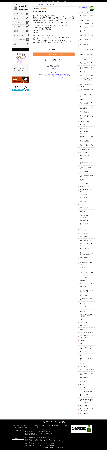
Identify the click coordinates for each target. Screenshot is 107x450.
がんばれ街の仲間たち (23, 427)
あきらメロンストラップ (44, 434)
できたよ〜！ (83, 194)
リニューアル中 (84, 413)
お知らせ (82, 211)
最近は (82, 159)
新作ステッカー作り (85, 198)
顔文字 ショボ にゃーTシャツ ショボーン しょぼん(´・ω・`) (39, 439)
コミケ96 (82, 204)
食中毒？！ (83, 325)
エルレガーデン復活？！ (86, 332)
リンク (16, 44)
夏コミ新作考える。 (40, 11)
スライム (82, 381)
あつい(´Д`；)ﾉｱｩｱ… (85, 303)
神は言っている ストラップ (31, 434)
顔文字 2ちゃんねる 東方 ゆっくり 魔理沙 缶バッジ (37, 430)
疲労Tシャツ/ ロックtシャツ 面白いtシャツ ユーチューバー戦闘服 (39, 443)
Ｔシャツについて (85, 366)
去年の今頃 (83, 280)
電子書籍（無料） (19, 35)
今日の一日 (83, 340)
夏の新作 (82, 329)
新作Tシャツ (83, 180)
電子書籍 (56, 425)
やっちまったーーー (85, 363)
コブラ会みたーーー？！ (86, 59)
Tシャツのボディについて (87, 149)
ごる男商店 (17, 26)
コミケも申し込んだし (86, 391)
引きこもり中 (83, 322)
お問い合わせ (34, 427)
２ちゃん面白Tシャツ (33, 425)
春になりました (84, 220)
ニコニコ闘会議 (84, 236)
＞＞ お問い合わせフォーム (53, 54)
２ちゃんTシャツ (19, 22)
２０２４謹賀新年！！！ (86, 23)
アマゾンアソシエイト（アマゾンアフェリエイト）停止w (86, 216)
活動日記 (16, 31)
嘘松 (81, 343)
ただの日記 (83, 124)
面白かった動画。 (85, 141)
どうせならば (83, 295)
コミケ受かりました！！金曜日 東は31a (45, 75)
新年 (81, 355)
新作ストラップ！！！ (86, 207)
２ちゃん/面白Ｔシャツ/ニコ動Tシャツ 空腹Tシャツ (37, 437)
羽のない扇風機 (84, 152)
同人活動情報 (83, 7)
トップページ (18, 14)
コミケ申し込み (84, 233)
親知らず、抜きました (86, 283)
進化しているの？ (85, 183)
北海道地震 (83, 287)
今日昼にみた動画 (85, 121)
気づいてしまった (85, 112)
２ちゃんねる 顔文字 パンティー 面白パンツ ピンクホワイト (38, 433)
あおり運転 (83, 201)
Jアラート (82, 384)
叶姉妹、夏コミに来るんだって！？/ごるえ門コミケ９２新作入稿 (62, 76)
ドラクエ (82, 387)
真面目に (82, 311)
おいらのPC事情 (84, 155)
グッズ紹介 (17, 18)
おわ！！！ (83, 351)
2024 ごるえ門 (84, 20)
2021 (81, 99)
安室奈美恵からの (85, 378)
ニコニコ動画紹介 (19, 39)
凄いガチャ (83, 319)
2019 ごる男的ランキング (87, 186)
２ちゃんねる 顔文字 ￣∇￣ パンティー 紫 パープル (37, 431)
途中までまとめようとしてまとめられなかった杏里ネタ (86, 117)
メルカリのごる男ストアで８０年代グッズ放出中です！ (86, 80)
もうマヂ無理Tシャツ (85, 171)
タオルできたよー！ (85, 128)
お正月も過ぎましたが (86, 240)
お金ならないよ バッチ (86, 27)
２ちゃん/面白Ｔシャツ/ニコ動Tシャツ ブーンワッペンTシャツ (39, 445)
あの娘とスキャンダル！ (86, 75)
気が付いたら (83, 277)
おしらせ (82, 72)
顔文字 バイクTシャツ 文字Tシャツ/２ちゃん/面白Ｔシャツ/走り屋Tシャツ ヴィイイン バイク (43, 441)
